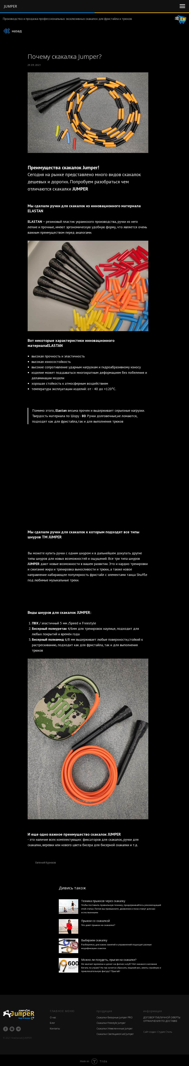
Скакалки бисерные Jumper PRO (115, 1015)
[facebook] (5, 1027)
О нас (53, 1015)
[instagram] (12, 1027)
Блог (52, 1021)
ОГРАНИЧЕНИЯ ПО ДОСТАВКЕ (160, 1019)
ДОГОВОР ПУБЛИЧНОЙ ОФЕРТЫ (161, 1015)
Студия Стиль (164, 1029)
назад (17, 30)
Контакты (55, 1026)
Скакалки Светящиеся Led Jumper (115, 1032)
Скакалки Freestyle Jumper (111, 1021)
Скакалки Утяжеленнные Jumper (115, 1026)
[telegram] (18, 1027)
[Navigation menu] (182, 6)
